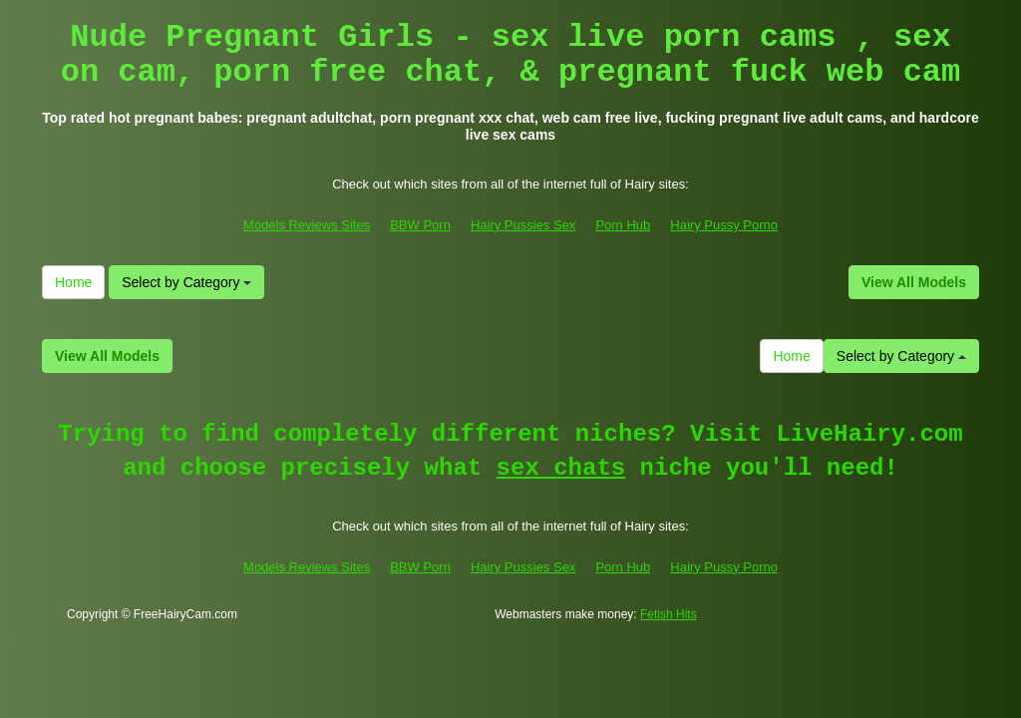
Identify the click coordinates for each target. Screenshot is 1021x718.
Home (73, 282)
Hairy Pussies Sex (523, 224)
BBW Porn (420, 224)
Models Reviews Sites (306, 224)
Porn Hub (622, 224)
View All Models (913, 282)
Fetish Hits (668, 614)
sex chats (561, 468)
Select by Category (186, 282)
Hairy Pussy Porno (724, 224)
